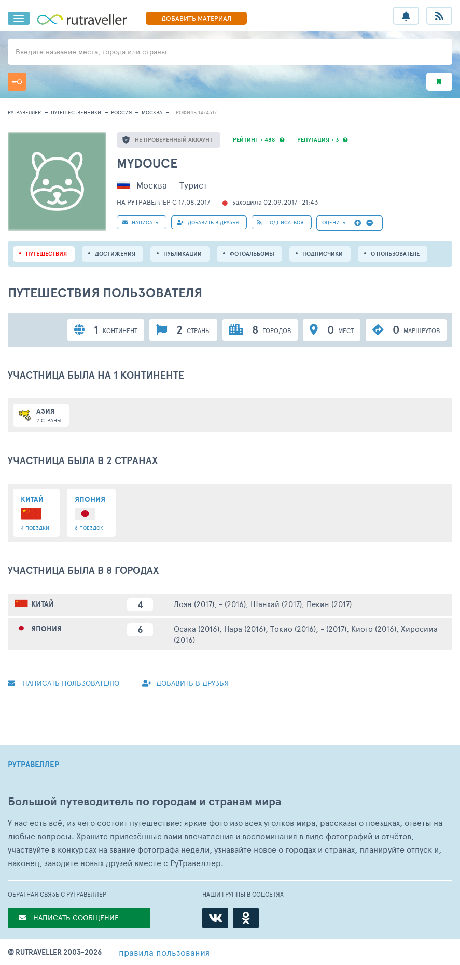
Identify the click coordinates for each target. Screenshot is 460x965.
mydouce (147, 162)
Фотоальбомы (252, 254)
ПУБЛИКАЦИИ (182, 254)
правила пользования (164, 952)
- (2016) (232, 603)
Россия (121, 112)
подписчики (322, 254)
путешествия (46, 254)
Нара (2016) (245, 628)
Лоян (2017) (194, 603)
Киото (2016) (373, 628)
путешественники (76, 112)
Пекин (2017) (329, 603)
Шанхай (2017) (276, 603)
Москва (152, 112)
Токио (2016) (293, 628)
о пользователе (395, 254)
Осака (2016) (196, 628)
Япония (46, 629)
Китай (42, 604)
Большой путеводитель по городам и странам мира (144, 801)
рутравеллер (24, 112)
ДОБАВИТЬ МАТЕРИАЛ (196, 18)
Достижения (115, 254)
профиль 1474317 (194, 112)
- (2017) (333, 628)
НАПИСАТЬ (140, 222)
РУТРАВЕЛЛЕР (33, 764)
